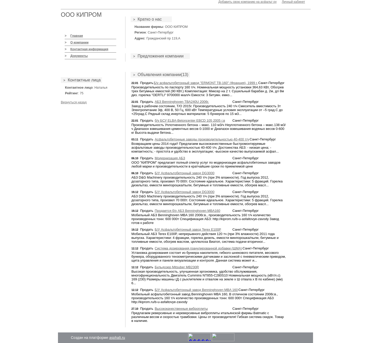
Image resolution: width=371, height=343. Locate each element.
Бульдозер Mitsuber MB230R (177, 267)
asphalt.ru (117, 338)
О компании (79, 42)
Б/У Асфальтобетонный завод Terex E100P (188, 229)
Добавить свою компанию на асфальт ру (247, 2)
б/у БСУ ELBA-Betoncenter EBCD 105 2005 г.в (190, 120)
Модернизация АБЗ (170, 158)
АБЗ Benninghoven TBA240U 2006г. (182, 102)
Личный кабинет (293, 2)
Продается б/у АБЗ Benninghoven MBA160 (187, 211)
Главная (76, 36)
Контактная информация (89, 49)
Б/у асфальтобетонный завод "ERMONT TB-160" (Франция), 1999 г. (206, 83)
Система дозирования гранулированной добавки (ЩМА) (198, 248)
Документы (79, 56)
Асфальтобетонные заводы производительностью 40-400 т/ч (202, 139)
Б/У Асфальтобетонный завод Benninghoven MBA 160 (196, 290)
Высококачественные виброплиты (181, 309)
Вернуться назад (74, 102)
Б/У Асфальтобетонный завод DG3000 (184, 173)
